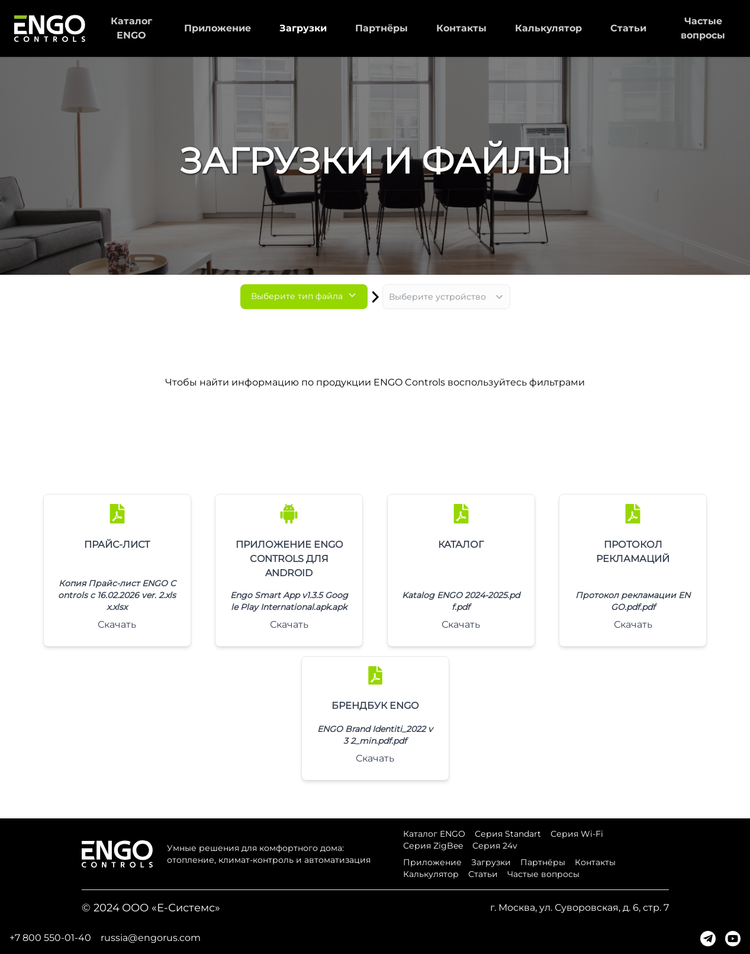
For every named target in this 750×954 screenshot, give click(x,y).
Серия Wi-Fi (577, 833)
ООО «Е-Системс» (171, 907)
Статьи (628, 28)
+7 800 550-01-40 (50, 937)
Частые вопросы (543, 874)
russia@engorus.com (151, 937)
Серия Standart (508, 833)
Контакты (461, 28)
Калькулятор (548, 28)
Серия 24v (494, 845)
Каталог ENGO (434, 833)
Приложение (217, 28)
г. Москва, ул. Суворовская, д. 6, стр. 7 (579, 907)
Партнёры (381, 28)
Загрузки (303, 28)
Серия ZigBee (433, 845)
